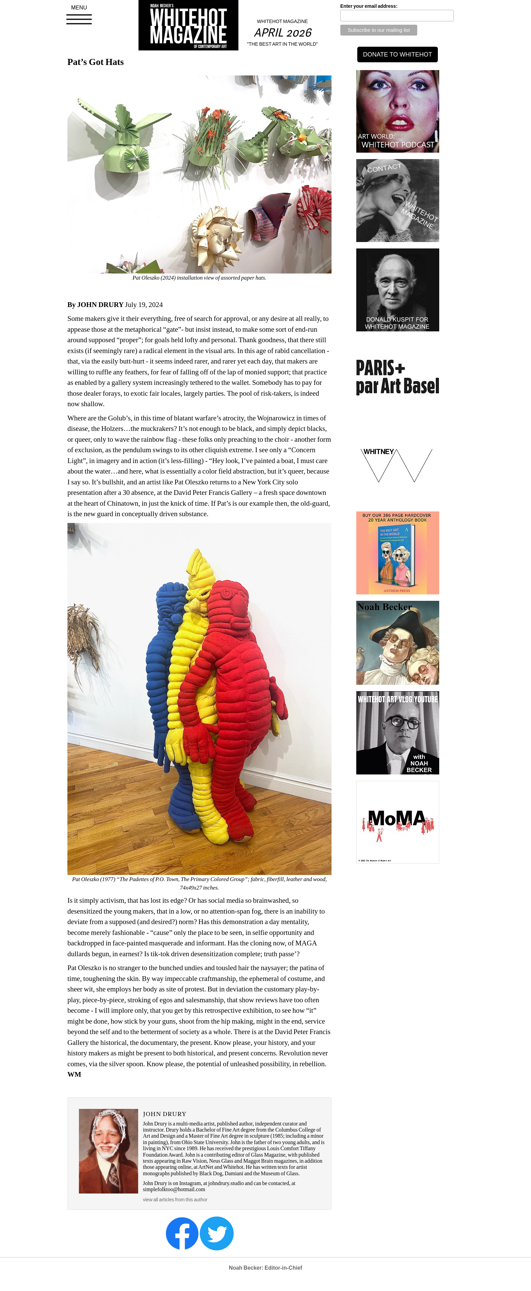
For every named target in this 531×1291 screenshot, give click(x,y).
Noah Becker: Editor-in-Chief (265, 1268)
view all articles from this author (175, 1199)
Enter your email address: (369, 6)
